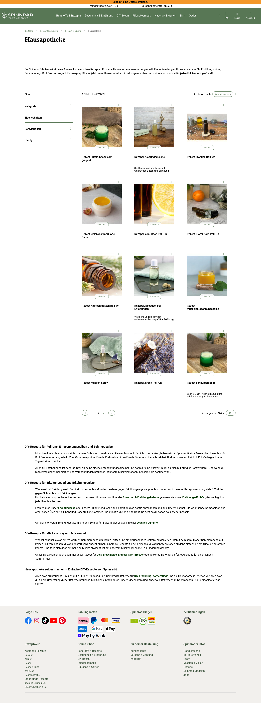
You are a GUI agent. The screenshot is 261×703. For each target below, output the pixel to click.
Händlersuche (191, 650)
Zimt (182, 15)
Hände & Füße (32, 667)
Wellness (29, 671)
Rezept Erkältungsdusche (149, 157)
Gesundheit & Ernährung (99, 15)
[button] (119, 105)
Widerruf (135, 658)
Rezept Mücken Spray (95, 382)
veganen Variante (147, 522)
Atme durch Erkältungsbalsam (141, 497)
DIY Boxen (123, 15)
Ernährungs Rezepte (36, 678)
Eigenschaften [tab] (33, 117)
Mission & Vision (193, 662)
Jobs (186, 674)
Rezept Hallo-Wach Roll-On (150, 234)
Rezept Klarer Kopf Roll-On (203, 234)
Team (186, 658)
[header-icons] (227, 16)
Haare (28, 663)
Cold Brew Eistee (107, 554)
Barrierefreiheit (192, 654)
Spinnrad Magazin (194, 670)
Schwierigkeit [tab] (33, 129)
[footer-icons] (28, 621)
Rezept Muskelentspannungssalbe (203, 307)
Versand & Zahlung (141, 654)
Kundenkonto (138, 650)
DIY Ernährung (142, 576)
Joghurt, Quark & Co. (35, 683)
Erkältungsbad (66, 508)
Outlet (192, 15)
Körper (28, 659)
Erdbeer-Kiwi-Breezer (131, 554)
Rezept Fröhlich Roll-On (201, 157)
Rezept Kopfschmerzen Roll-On (100, 305)
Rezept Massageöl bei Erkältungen (147, 307)
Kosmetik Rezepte (73, 31)
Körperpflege (160, 576)
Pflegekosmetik (141, 15)
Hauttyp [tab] (29, 140)
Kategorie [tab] (30, 106)
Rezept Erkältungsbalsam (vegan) (97, 158)
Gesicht (28, 655)
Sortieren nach (202, 94)
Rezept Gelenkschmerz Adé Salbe (98, 235)
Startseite (29, 31)
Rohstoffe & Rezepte (68, 15)
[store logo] (17, 17)
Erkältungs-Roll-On (193, 497)
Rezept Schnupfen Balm (201, 382)
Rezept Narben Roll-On (148, 382)
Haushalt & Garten (165, 15)
